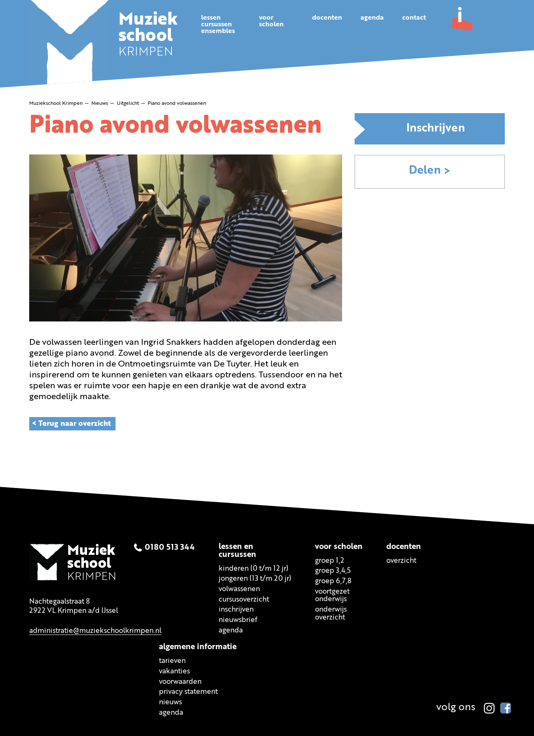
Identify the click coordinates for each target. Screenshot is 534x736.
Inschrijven (435, 128)
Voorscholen (271, 21)
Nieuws (170, 702)
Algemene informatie (198, 647)
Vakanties (174, 671)
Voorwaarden (180, 681)
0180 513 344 (170, 547)
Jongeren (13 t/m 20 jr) (255, 578)
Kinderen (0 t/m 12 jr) (253, 568)
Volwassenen (239, 589)
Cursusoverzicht (244, 599)
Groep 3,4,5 (333, 570)
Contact (414, 18)
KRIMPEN (148, 37)
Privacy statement (188, 692)
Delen (425, 171)
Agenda (372, 18)
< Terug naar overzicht (71, 423)
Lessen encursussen (237, 551)
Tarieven (172, 661)
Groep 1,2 (329, 560)
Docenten (327, 18)
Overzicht (401, 560)
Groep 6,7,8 (333, 581)
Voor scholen (339, 547)
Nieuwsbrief (238, 620)
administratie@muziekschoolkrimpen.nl (95, 630)
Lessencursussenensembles (218, 25)
